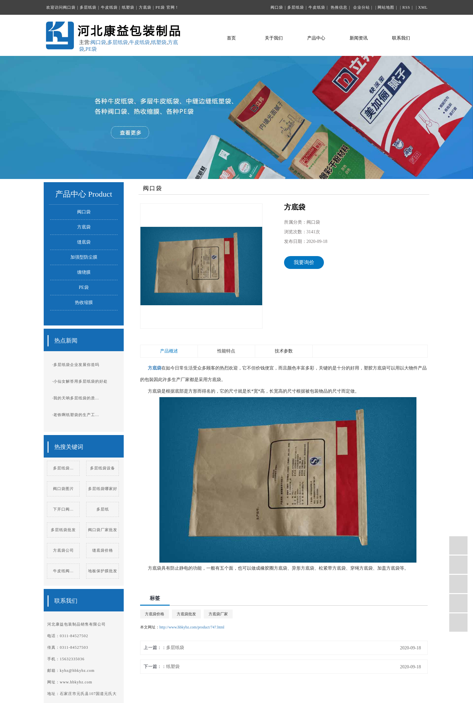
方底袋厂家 (218, 614)
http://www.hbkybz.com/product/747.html (191, 627)
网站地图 (386, 7)
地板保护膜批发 (102, 571)
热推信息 (339, 7)
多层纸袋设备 (102, 468)
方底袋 (145, 7)
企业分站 (361, 7)
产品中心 (316, 38)
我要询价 (304, 262)
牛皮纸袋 (109, 7)
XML (423, 7)
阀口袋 (69, 7)
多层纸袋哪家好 (102, 488)
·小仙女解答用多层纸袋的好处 (80, 381)
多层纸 (102, 509)
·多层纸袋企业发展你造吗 (75, 364)
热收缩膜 (84, 302)
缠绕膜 (84, 272)
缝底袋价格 (102, 550)
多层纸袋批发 (63, 530)
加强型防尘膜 (83, 257)
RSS (406, 7)
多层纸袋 (88, 7)
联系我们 (401, 38)
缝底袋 (84, 242)
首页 (231, 38)
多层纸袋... (63, 468)
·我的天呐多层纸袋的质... (75, 398)
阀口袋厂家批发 (102, 530)
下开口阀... (63, 509)
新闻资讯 (359, 38)
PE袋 (160, 7)
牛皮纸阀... (63, 571)
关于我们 (274, 38)
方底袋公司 (63, 550)
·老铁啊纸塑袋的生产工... (75, 415)
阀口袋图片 (63, 488)
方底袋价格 (154, 614)
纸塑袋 (128, 7)
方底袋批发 (186, 614)
